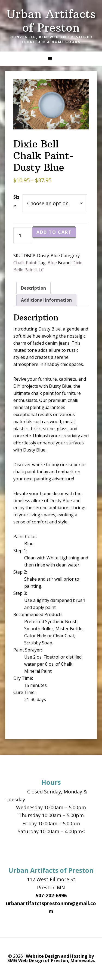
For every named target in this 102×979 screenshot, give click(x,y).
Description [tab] (33, 288)
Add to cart (54, 232)
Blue (52, 263)
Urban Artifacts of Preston (51, 21)
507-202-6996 (51, 895)
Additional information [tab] (46, 300)
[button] (51, 58)
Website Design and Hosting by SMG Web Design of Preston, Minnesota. (51, 958)
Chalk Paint (24, 263)
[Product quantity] (22, 235)
